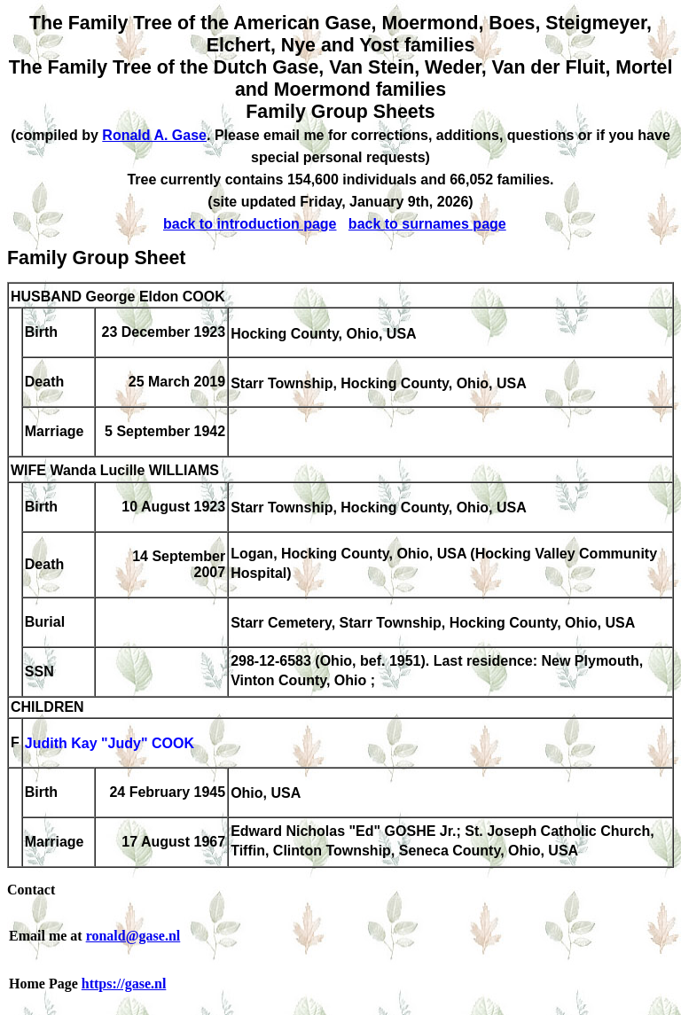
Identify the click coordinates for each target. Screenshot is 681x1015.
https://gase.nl (124, 983)
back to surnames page (427, 223)
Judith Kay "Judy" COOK (109, 744)
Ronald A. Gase (154, 135)
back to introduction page (250, 223)
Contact (31, 889)
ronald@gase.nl (133, 935)
